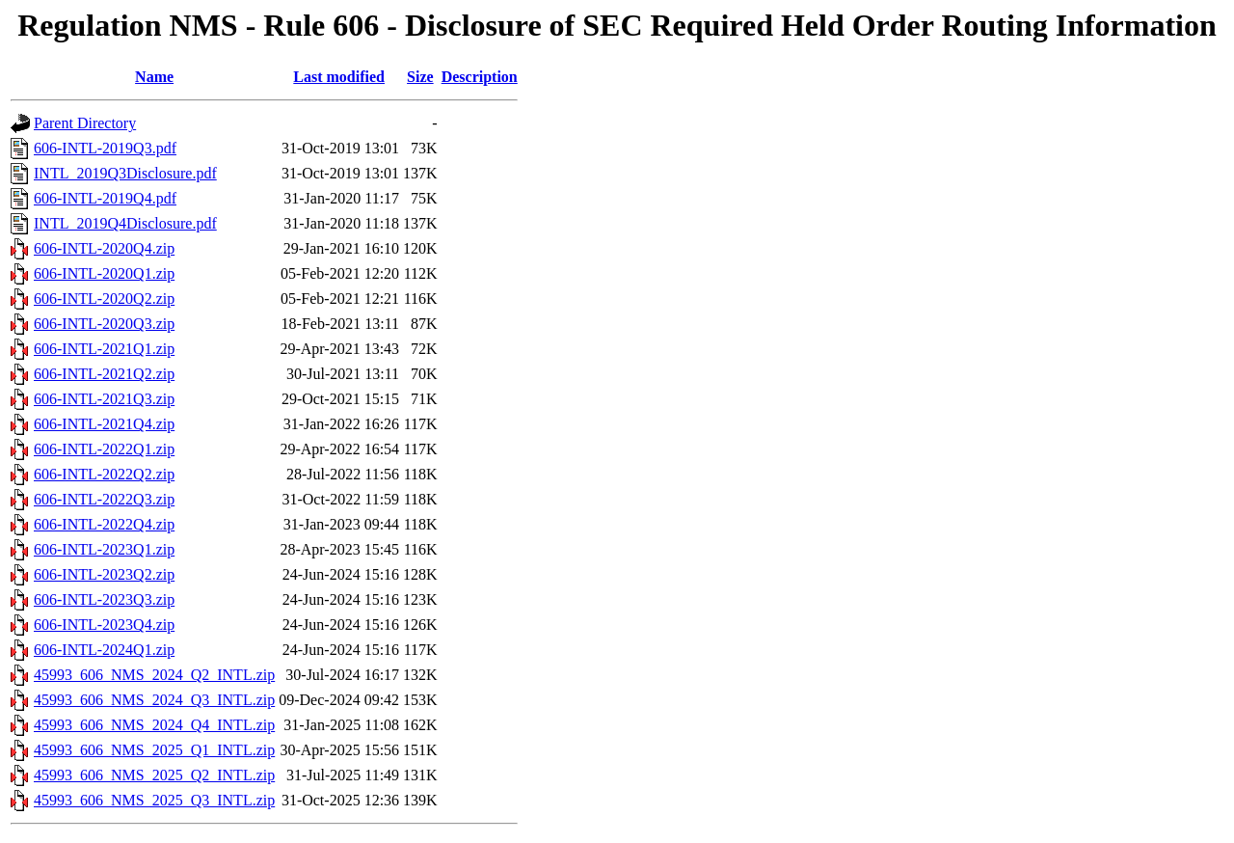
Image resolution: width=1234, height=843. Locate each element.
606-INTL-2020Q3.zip (104, 323)
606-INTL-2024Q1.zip (104, 649)
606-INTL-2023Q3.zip (104, 599)
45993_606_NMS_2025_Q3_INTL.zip (154, 800)
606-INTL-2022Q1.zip (104, 449)
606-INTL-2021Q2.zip (104, 374)
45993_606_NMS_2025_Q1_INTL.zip (154, 750)
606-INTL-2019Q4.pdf (105, 198)
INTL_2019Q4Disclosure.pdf (125, 223)
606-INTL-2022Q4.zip (104, 524)
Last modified (339, 76)
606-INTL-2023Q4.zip (104, 624)
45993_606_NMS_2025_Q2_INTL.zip (154, 775)
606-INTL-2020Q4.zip (104, 248)
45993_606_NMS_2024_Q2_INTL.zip (154, 674)
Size (420, 76)
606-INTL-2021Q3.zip (104, 399)
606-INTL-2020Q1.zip (104, 273)
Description (480, 76)
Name (154, 76)
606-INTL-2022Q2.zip (104, 474)
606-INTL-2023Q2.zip (104, 574)
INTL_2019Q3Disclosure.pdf (125, 173)
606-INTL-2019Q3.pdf (105, 148)
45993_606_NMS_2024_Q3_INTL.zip (154, 700)
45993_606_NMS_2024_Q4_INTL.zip (154, 725)
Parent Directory (85, 123)
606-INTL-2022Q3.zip (104, 499)
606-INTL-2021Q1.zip (104, 348)
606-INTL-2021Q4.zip (104, 424)
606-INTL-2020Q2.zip (104, 298)
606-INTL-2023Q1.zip (104, 549)
